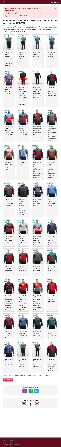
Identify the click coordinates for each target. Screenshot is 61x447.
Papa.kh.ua (54, 2)
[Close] (56, 8)
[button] (24, 391)
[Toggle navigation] (4, 2)
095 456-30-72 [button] (8, 380)
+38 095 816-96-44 (24, 16)
